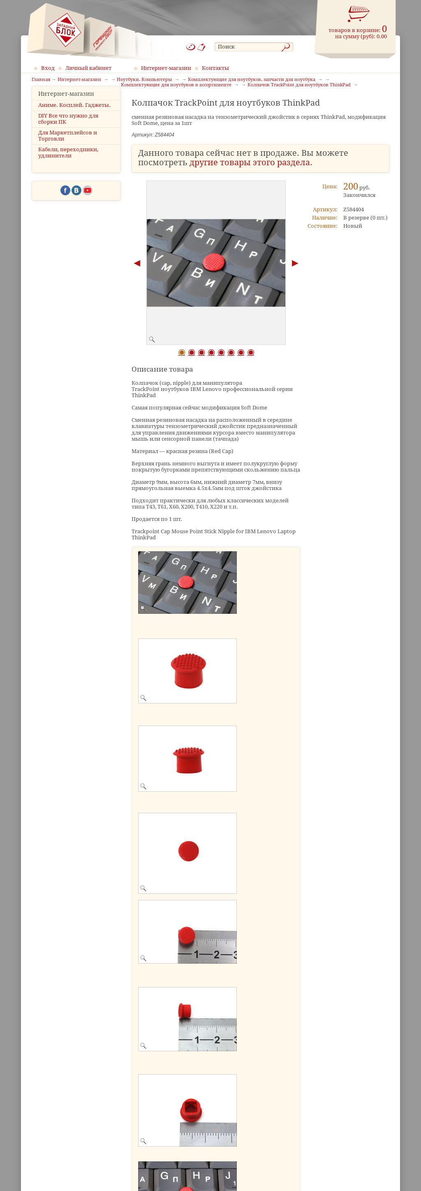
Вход (48, 68)
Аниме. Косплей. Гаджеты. (74, 117)
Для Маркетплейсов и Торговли (67, 148)
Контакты (215, 68)
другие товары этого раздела (250, 162)
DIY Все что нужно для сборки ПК (68, 131)
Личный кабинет (88, 68)
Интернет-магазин (166, 68)
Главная (41, 79)
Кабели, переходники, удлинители (68, 165)
